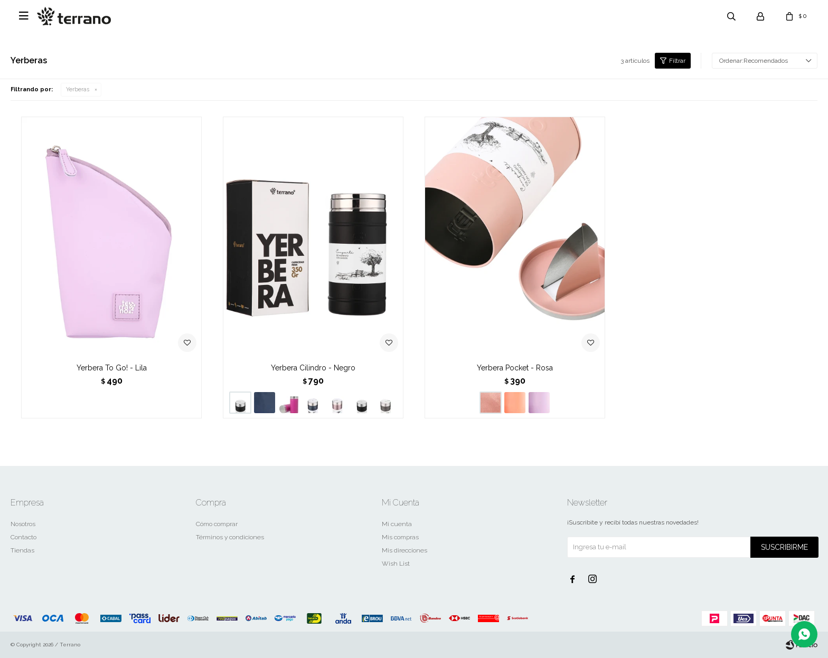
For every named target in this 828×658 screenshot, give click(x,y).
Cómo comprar (217, 524)
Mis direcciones (404, 550)
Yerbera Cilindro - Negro (313, 368)
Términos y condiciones (230, 537)
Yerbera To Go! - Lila (112, 368)
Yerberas (77, 89)
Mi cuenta (397, 524)
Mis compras (400, 537)
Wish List (396, 563)
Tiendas (22, 550)
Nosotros (23, 524)
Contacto (23, 537)
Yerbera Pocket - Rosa (515, 368)
